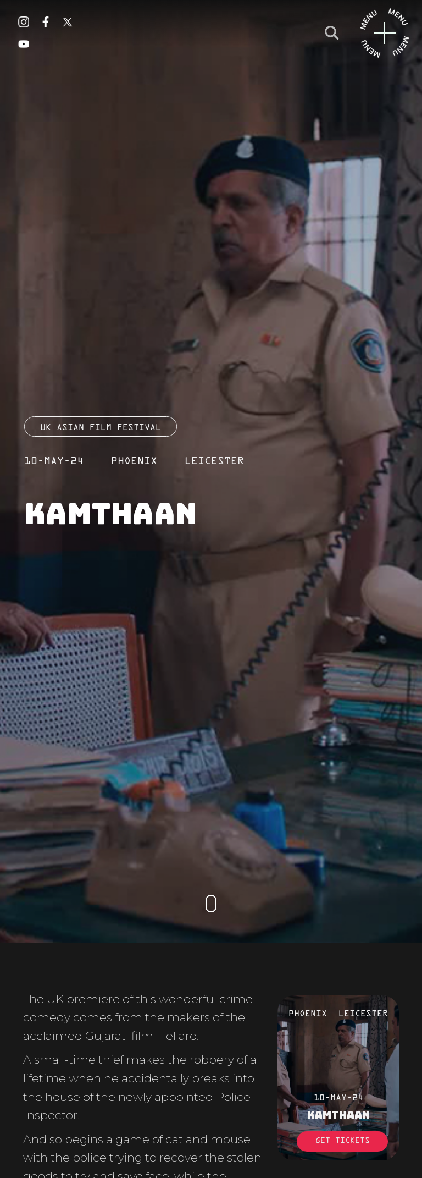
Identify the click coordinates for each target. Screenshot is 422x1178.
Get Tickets (342, 1140)
